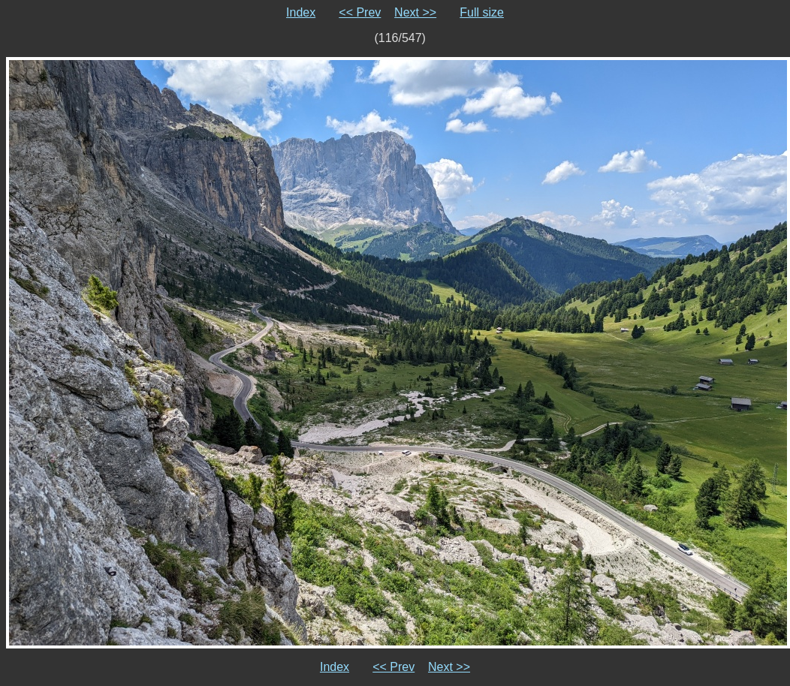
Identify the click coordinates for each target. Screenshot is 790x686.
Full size (482, 12)
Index (300, 12)
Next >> (415, 12)
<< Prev (360, 12)
